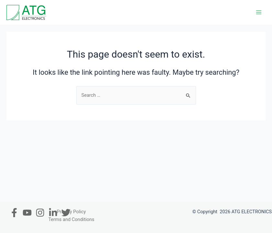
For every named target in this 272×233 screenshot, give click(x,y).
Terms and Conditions (71, 219)
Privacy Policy (71, 212)
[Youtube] (27, 212)
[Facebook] (14, 212)
